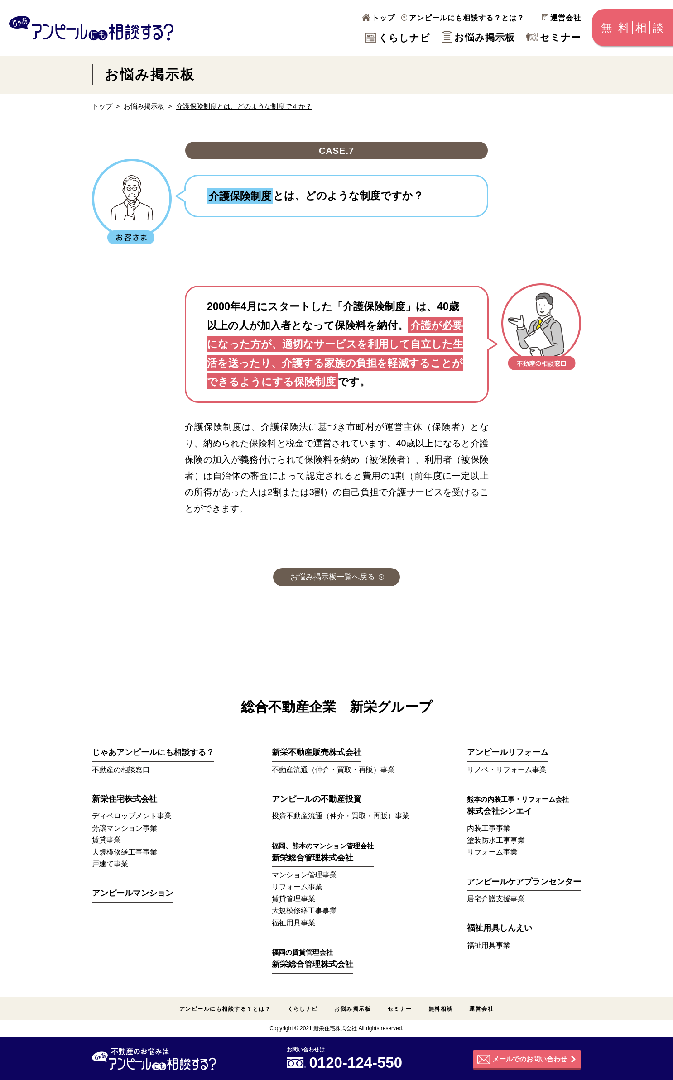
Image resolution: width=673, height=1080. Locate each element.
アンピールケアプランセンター (524, 881)
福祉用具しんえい (499, 927)
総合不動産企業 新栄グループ (337, 706)
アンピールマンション (132, 893)
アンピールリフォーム (507, 752)
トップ (378, 18)
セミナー (553, 37)
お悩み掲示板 (478, 37)
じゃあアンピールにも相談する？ (153, 752)
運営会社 (561, 18)
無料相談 (440, 1009)
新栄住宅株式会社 (124, 798)
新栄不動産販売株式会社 (316, 752)
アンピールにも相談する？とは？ (462, 18)
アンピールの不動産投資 (316, 798)
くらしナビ (397, 38)
